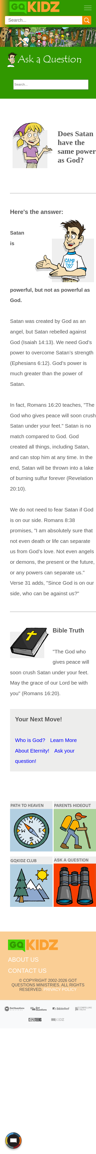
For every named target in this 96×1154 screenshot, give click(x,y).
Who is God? (30, 740)
